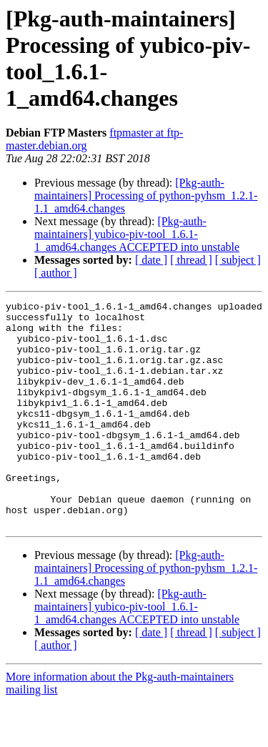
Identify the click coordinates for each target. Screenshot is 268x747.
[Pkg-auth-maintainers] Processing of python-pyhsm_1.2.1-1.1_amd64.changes (145, 195)
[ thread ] (191, 260)
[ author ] (55, 273)
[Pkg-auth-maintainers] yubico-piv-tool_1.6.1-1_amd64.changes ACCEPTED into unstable (136, 234)
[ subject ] (238, 260)
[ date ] (151, 260)
